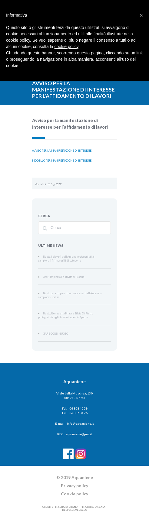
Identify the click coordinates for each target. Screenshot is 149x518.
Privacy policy (74, 482)
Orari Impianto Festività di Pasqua (61, 275)
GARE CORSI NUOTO (54, 331)
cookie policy (66, 46)
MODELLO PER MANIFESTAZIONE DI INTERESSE (61, 160)
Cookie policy (74, 491)
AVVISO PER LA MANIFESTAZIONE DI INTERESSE (61, 150)
